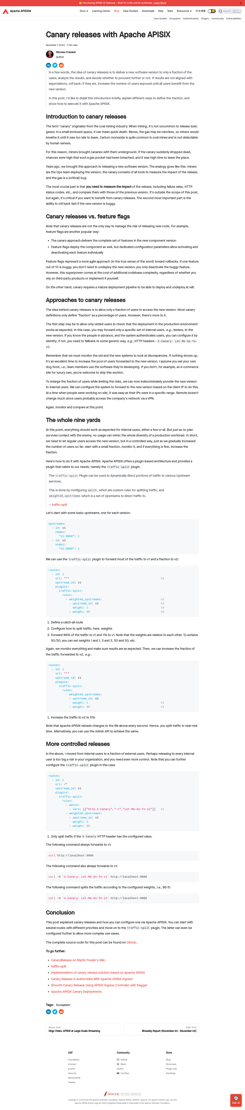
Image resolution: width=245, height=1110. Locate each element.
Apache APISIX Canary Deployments (76, 992)
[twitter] (54, 66)
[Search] (230, 11)
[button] (212, 11)
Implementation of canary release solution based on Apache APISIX (98, 973)
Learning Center (101, 11)
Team (170, 11)
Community (217, 18)
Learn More (160, 3)
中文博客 (201, 11)
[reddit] (61, 66)
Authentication (191, 18)
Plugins (205, 18)
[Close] (241, 3)
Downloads (148, 11)
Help (160, 11)
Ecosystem (175, 18)
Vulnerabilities (233, 18)
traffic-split (59, 505)
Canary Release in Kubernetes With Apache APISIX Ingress (92, 979)
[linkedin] (48, 66)
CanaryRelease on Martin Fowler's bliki (78, 960)
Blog (116, 11)
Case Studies (130, 11)
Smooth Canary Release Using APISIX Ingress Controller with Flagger (99, 985)
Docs (83, 11)
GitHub (131, 942)
